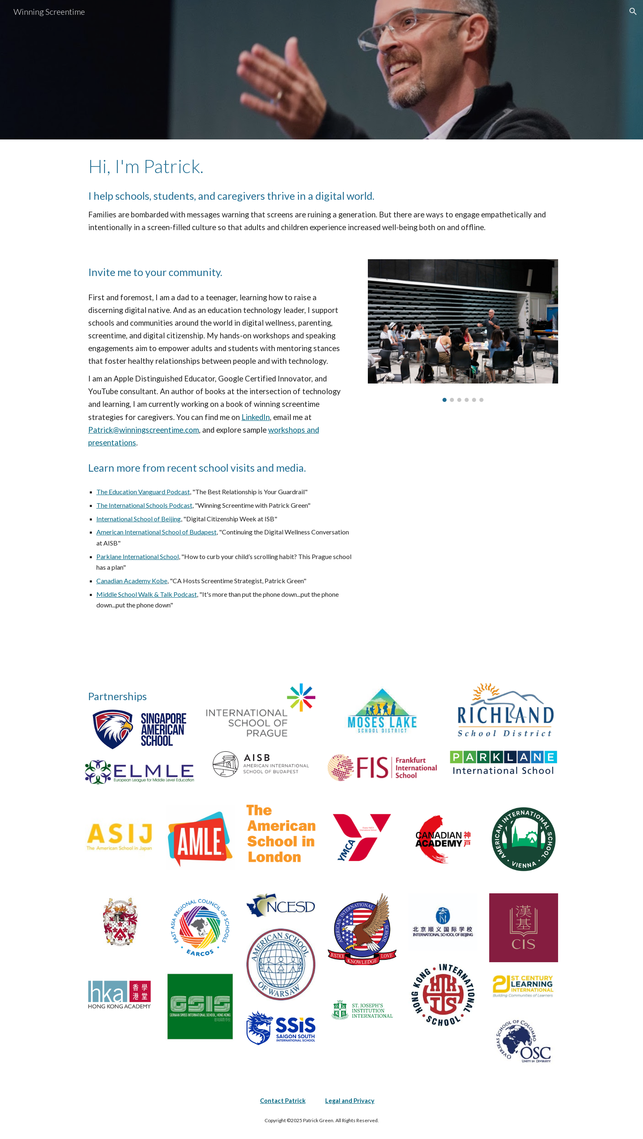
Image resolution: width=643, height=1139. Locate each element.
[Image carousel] (463, 330)
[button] (633, 11)
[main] (321, 166)
